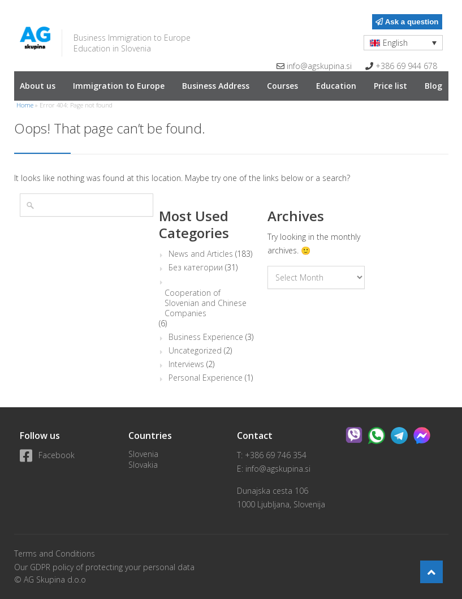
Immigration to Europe (119, 85)
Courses (282, 85)
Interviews (186, 364)
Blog (433, 85)
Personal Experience (206, 378)
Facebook (47, 455)
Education (336, 85)
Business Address (215, 85)
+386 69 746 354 (275, 455)
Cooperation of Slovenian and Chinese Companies (206, 303)
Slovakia (143, 464)
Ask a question (406, 22)
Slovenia (143, 454)
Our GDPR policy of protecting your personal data (104, 567)
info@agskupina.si (319, 66)
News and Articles (201, 254)
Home (24, 105)
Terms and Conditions (54, 553)
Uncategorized (195, 351)
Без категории (196, 267)
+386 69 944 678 (406, 66)
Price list (390, 85)
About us (37, 85)
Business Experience (206, 337)
